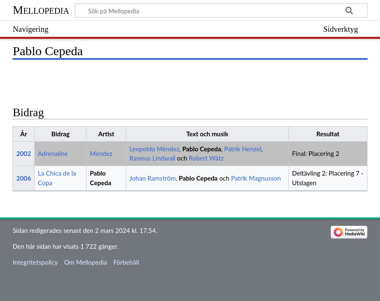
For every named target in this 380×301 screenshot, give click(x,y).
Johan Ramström (153, 178)
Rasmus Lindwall (153, 158)
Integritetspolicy (35, 262)
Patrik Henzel (242, 149)
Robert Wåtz (206, 158)
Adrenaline (53, 153)
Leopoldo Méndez (154, 149)
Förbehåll (126, 262)
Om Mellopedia (85, 262)
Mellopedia (41, 9)
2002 (23, 153)
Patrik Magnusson (256, 178)
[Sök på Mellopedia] (221, 10)
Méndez (101, 153)
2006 (23, 178)
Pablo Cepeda (201, 149)
